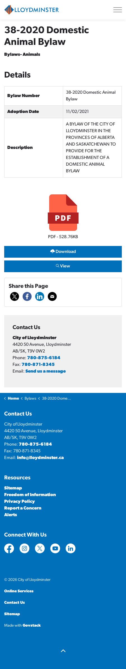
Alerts (10, 515)
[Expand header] (117, 10)
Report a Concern (22, 508)
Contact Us (14, 603)
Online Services (19, 591)
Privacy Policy (19, 501)
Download (63, 251)
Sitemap (13, 488)
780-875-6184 (43, 358)
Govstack (32, 626)
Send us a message (45, 371)
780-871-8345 (38, 365)
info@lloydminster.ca (40, 458)
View (63, 266)
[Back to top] (63, 651)
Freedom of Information (30, 495)
